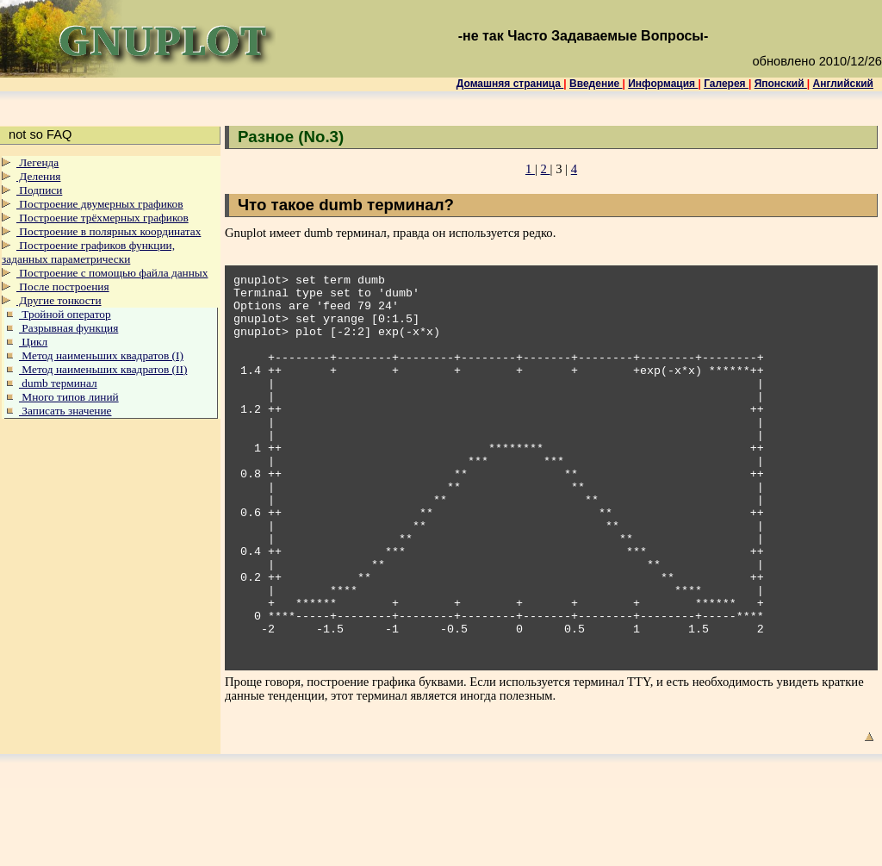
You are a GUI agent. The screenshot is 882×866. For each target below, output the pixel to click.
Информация (663, 84)
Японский (781, 84)
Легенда (37, 162)
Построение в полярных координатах (108, 231)
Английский (843, 84)
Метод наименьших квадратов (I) (101, 355)
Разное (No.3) (291, 137)
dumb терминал (58, 383)
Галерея (726, 84)
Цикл (33, 341)
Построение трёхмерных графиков (102, 217)
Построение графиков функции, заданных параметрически (88, 252)
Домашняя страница (510, 84)
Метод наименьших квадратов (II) (103, 369)
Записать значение (65, 410)
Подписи (39, 190)
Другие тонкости (59, 300)
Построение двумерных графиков (99, 203)
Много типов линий (69, 396)
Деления (38, 176)
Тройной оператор (65, 314)
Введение (595, 84)
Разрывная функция (68, 327)
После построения (62, 286)
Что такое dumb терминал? (346, 205)
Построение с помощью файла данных (112, 272)
